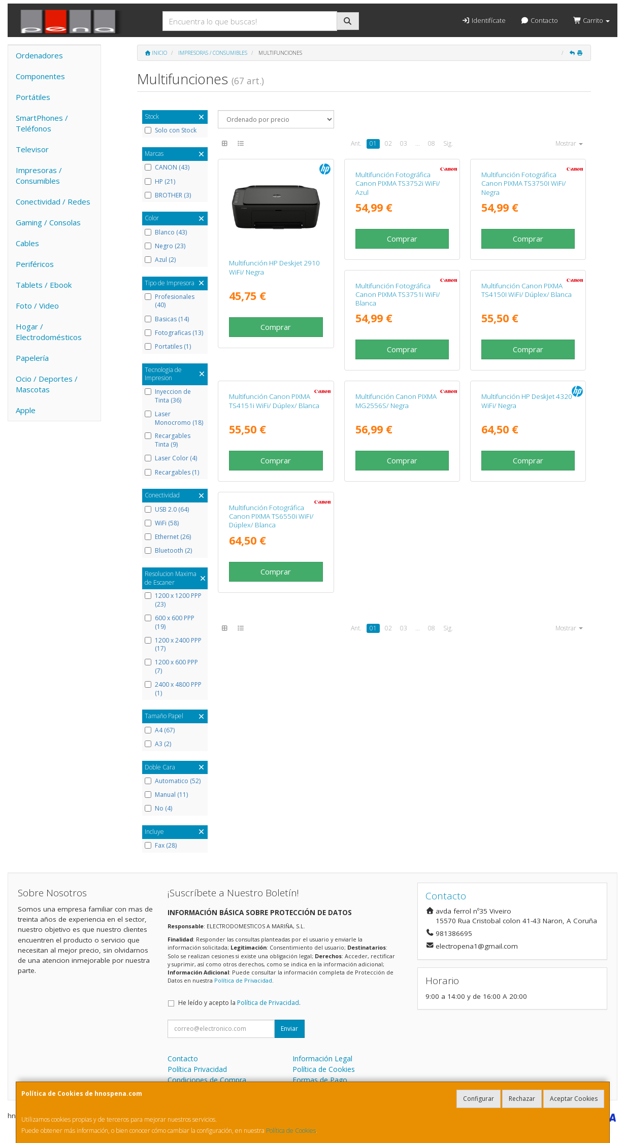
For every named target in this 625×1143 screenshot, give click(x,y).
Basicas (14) (167, 319)
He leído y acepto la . (239, 1002)
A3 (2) (158, 744)
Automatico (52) (173, 781)
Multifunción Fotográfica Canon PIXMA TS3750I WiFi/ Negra (523, 271)
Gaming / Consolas (48, 222)
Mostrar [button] (569, 143)
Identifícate (483, 20)
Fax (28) (161, 846)
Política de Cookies (291, 1130)
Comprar (275, 327)
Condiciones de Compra (207, 1080)
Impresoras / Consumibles (39, 175)
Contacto (539, 20)
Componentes (40, 76)
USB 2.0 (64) (167, 510)
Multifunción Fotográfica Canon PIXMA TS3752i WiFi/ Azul (397, 271)
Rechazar (522, 1098)
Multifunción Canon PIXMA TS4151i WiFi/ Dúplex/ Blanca (526, 467)
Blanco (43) (166, 232)
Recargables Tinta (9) (167, 440)
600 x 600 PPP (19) (169, 622)
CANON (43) (167, 167)
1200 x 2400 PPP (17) (173, 644)
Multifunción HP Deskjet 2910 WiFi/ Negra (274, 267)
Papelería (32, 358)
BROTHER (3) (168, 195)
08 (431, 143)
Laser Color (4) (171, 458)
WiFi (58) (162, 523)
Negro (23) (165, 246)
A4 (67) (160, 730)
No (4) (158, 808)
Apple (26, 410)
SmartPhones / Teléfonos (42, 123)
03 (403, 143)
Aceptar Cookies (574, 1098)
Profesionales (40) (169, 301)
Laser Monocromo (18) (174, 418)
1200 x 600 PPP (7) (171, 666)
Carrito (591, 20)
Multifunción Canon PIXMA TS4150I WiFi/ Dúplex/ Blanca (400, 467)
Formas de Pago (319, 1080)
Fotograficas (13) (174, 333)
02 (388, 143)
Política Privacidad (197, 1069)
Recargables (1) (172, 472)
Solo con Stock (170, 130)
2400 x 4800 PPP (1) (173, 689)
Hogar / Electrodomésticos (49, 331)
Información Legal (322, 1058)
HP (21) (160, 182)
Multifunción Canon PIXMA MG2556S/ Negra (269, 666)
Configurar (478, 1098)
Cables (27, 243)
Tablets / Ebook (44, 285)
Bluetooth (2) (168, 551)
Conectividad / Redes (53, 201)
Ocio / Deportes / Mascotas (47, 384)
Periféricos (35, 264)
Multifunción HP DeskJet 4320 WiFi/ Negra (400, 666)
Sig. (448, 143)
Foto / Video (37, 305)
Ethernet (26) (168, 537)
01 (373, 143)
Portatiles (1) (168, 347)
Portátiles (33, 97)
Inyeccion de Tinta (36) (168, 396)
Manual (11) (166, 795)
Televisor (32, 149)
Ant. (356, 143)
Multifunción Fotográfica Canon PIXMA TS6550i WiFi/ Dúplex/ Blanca (523, 670)
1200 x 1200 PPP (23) (173, 600)
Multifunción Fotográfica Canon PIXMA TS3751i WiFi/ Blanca (271, 471)
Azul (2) (160, 260)
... (417, 143)
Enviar (289, 1028)
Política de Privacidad (243, 980)
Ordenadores (39, 55)
